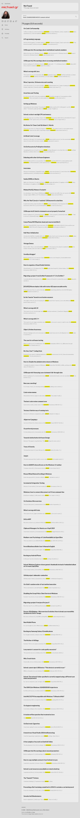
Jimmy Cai (40, 814)
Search (24, 15)
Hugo (33, 812)
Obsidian (29, 812)
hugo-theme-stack (33, 814)
